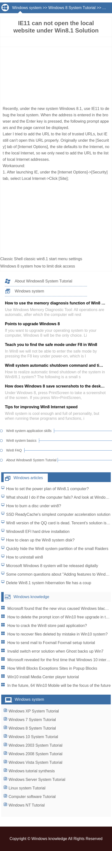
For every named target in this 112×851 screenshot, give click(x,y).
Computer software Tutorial (32, 797)
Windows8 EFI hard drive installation (38, 531)
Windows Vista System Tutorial (35, 762)
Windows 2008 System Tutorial (35, 754)
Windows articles (28, 478)
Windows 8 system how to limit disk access (38, 266)
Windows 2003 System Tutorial (35, 745)
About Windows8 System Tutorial (43, 281)
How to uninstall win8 (24, 557)
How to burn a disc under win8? (33, 506)
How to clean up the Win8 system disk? (40, 540)
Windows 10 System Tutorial (33, 737)
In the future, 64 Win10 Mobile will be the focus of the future (59, 685)
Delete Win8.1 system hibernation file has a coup (48, 583)
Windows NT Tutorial (27, 805)
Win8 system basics (21, 440)
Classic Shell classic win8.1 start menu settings (41, 259)
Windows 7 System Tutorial (32, 720)
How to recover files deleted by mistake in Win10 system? (57, 634)
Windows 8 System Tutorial (72, 8)
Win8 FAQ (14, 450)
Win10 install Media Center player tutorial (43, 677)
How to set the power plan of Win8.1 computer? (47, 489)
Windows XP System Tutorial (34, 711)
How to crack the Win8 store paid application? (47, 626)
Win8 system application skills (28, 431)
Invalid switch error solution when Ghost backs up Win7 (55, 651)
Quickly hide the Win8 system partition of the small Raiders (57, 549)
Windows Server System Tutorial (37, 779)
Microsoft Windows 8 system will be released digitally (52, 566)
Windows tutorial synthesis (32, 771)
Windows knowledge (31, 597)
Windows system (26, 8)
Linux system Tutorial (27, 788)
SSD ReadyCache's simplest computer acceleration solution (58, 514)
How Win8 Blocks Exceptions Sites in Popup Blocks (52, 668)
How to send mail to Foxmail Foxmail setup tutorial (51, 643)
